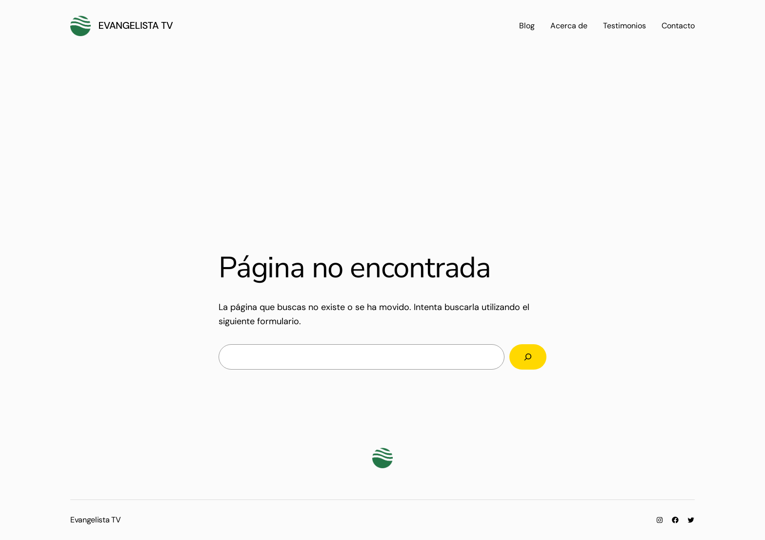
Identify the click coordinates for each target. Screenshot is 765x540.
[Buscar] (527, 357)
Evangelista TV (136, 25)
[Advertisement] (382, 135)
